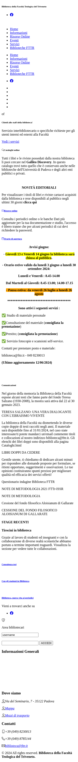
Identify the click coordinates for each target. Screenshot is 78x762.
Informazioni (18, 33)
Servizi (14, 44)
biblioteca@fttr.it (16, 746)
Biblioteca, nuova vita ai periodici (17, 598)
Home (14, 29)
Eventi (14, 40)
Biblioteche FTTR (22, 48)
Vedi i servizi (10, 141)
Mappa (9, 708)
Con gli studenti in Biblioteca (15, 581)
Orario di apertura (12, 238)
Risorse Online (20, 36)
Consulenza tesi (9, 564)
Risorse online (9, 210)
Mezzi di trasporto (17, 715)
